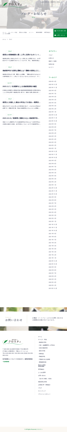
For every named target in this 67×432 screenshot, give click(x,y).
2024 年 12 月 (53, 115)
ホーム (4, 33)
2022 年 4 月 (52, 212)
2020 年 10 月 (53, 264)
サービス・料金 (11, 33)
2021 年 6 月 (52, 242)
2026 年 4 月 (52, 81)
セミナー (26, 33)
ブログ (51, 55)
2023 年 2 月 (52, 182)
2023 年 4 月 (52, 176)
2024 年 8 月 (52, 127)
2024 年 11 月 (53, 118)
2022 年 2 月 (52, 218)
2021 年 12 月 (53, 224)
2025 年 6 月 (52, 96)
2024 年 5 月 (52, 136)
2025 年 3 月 (52, 106)
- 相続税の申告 (42, 342)
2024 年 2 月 (52, 145)
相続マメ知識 (52, 61)
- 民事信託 (41, 353)
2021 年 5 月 (52, 246)
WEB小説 (51, 64)
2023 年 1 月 (52, 185)
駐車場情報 (6, 363)
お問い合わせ (42, 375)
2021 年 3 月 (52, 252)
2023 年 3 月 (52, 179)
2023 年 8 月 (52, 163)
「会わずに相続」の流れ (45, 378)
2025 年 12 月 (53, 84)
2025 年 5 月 (52, 99)
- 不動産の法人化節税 (44, 359)
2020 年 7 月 (52, 273)
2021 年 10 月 (53, 230)
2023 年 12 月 (53, 151)
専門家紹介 (40, 33)
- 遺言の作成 (41, 350)
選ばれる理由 (20, 33)
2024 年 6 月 (52, 133)
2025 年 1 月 (52, 112)
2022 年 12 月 (53, 188)
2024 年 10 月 (53, 121)
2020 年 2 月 (52, 285)
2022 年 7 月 (52, 203)
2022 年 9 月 (52, 197)
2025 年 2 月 (52, 109)
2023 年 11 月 (53, 154)
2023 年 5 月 (52, 172)
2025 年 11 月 (53, 87)
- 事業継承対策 (42, 362)
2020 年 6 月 (52, 276)
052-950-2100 (19, 354)
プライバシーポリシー (44, 394)
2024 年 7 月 (52, 130)
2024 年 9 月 (52, 124)
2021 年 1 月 (52, 258)
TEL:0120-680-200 (8, 354)
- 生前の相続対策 (43, 348)
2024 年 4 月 (52, 139)
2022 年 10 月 (53, 194)
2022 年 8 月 (52, 200)
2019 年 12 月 (53, 288)
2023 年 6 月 (52, 169)
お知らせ (51, 58)
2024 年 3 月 (52, 142)
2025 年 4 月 (52, 102)
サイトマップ (42, 391)
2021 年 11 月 (53, 227)
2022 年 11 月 (53, 191)
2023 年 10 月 (53, 157)
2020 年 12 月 (53, 261)
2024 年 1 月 (52, 148)
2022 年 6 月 (52, 206)
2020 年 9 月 (52, 267)
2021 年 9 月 (52, 233)
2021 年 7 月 (52, 239)
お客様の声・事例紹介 (44, 384)
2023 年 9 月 (52, 160)
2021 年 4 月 (52, 249)
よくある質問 (47, 33)
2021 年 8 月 (52, 236)
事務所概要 (33, 33)
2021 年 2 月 (52, 255)
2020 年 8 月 (52, 270)
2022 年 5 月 (52, 209)
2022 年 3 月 (52, 215)
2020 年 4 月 (52, 282)
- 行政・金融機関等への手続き (46, 345)
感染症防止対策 (42, 381)
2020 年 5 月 (52, 279)
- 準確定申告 (41, 356)
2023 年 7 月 (52, 166)
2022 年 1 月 (52, 221)
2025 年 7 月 (52, 93)
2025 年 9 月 (52, 90)
